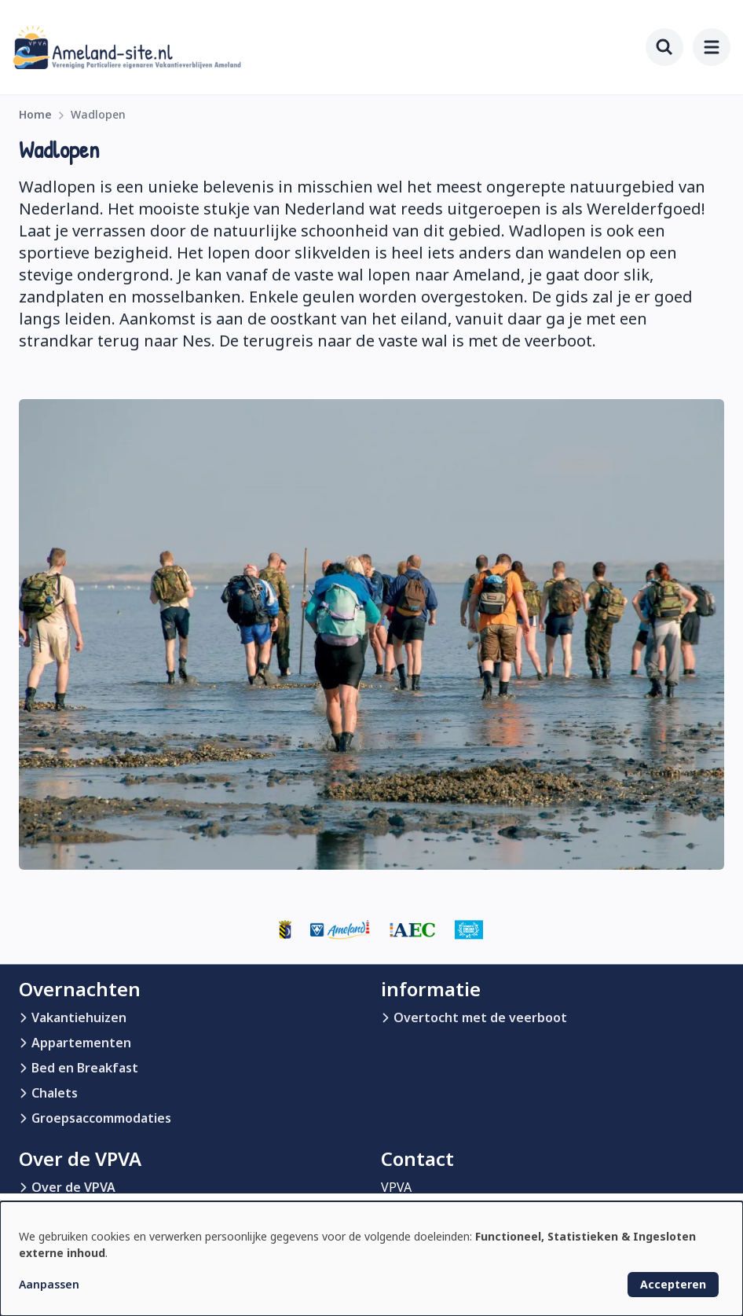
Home (35, 114)
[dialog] (371, 1258)
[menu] (711, 47)
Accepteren (673, 1284)
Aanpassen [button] (49, 1284)
